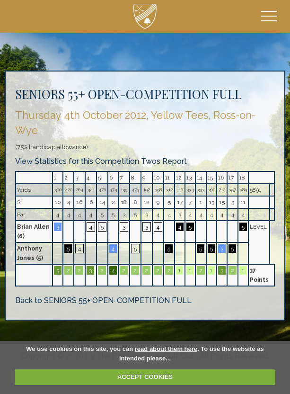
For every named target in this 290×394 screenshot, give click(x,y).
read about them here (166, 348)
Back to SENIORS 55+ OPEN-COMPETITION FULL (103, 300)
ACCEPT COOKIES (145, 376)
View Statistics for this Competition (77, 161)
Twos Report (164, 161)
